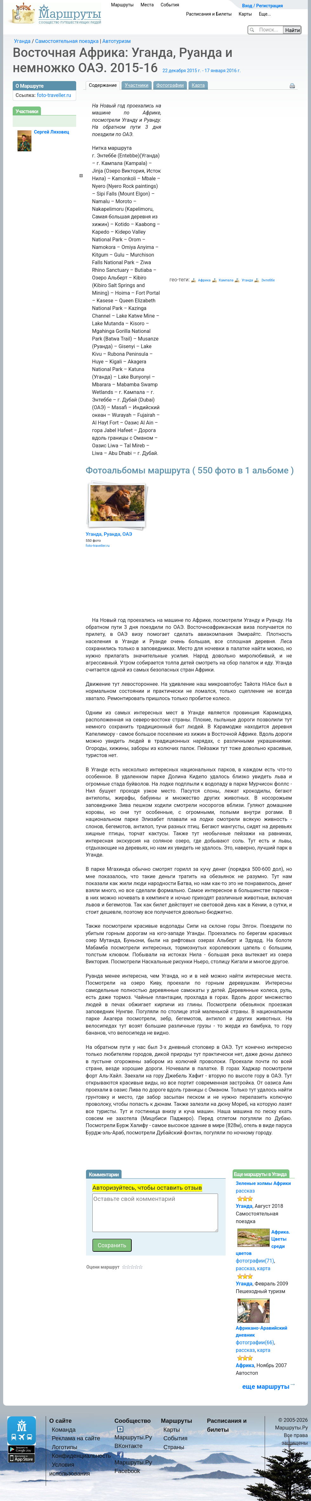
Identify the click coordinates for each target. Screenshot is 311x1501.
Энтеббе (268, 280)
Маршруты (122, 4)
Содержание (103, 85)
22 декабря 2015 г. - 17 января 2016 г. (201, 70)
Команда (64, 1429)
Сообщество (133, 1420)
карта (263, 1268)
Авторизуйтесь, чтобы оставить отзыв (147, 1187)
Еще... (265, 14)
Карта (198, 85)
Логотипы (64, 1447)
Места (147, 4)
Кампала (226, 280)
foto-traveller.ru (97, 546)
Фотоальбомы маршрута (190, 470)
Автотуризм (117, 41)
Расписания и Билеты (209, 14)
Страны (173, 1447)
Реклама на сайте (76, 1438)
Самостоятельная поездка (67, 41)
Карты (245, 14)
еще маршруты (265, 1386)
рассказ (245, 1191)
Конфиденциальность (81, 1455)
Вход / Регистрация (262, 5)
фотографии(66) (255, 1342)
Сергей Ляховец (51, 132)
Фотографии (170, 85)
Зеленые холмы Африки (263, 1183)
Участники (137, 85)
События (170, 4)
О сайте (60, 1420)
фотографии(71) (255, 1261)
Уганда (22, 41)
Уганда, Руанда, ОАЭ (109, 534)
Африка (204, 280)
